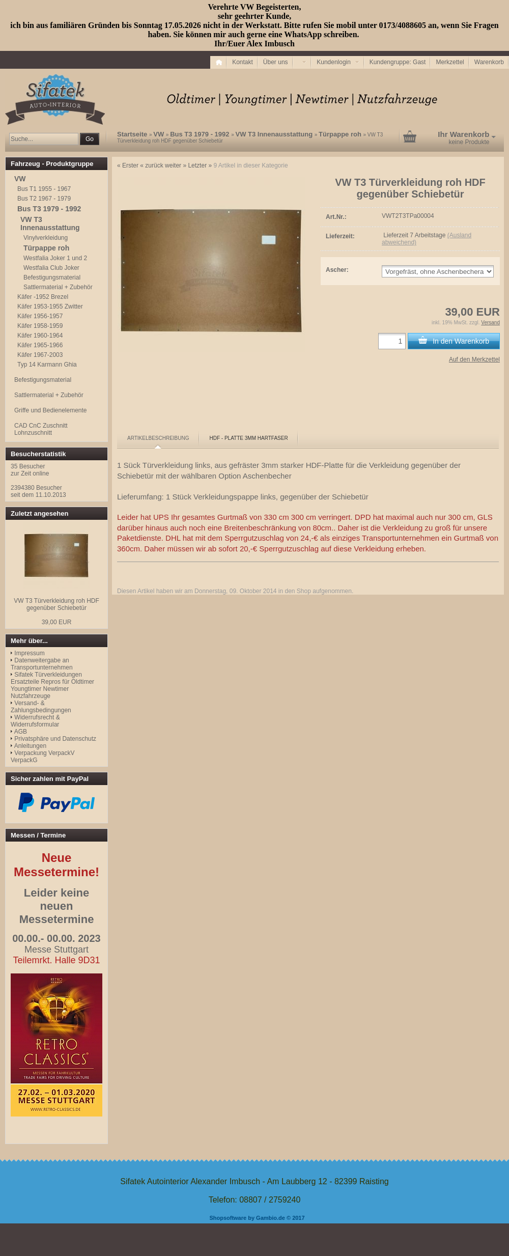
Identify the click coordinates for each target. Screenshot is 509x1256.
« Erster (127, 165)
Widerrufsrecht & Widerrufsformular (35, 721)
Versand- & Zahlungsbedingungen (41, 707)
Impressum (29, 653)
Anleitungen (30, 745)
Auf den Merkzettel (474, 359)
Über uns (275, 62)
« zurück (151, 165)
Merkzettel (450, 62)
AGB (20, 731)
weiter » (175, 165)
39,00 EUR (57, 622)
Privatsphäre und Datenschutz (55, 738)
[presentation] (158, 438)
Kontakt (242, 62)
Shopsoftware (227, 1218)
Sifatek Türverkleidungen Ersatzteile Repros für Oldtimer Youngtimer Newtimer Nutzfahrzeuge (52, 685)
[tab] (158, 438)
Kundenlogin (338, 62)
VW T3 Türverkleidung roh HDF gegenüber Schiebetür (56, 604)
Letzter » (200, 165)
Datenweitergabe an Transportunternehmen (42, 664)
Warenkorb (489, 62)
